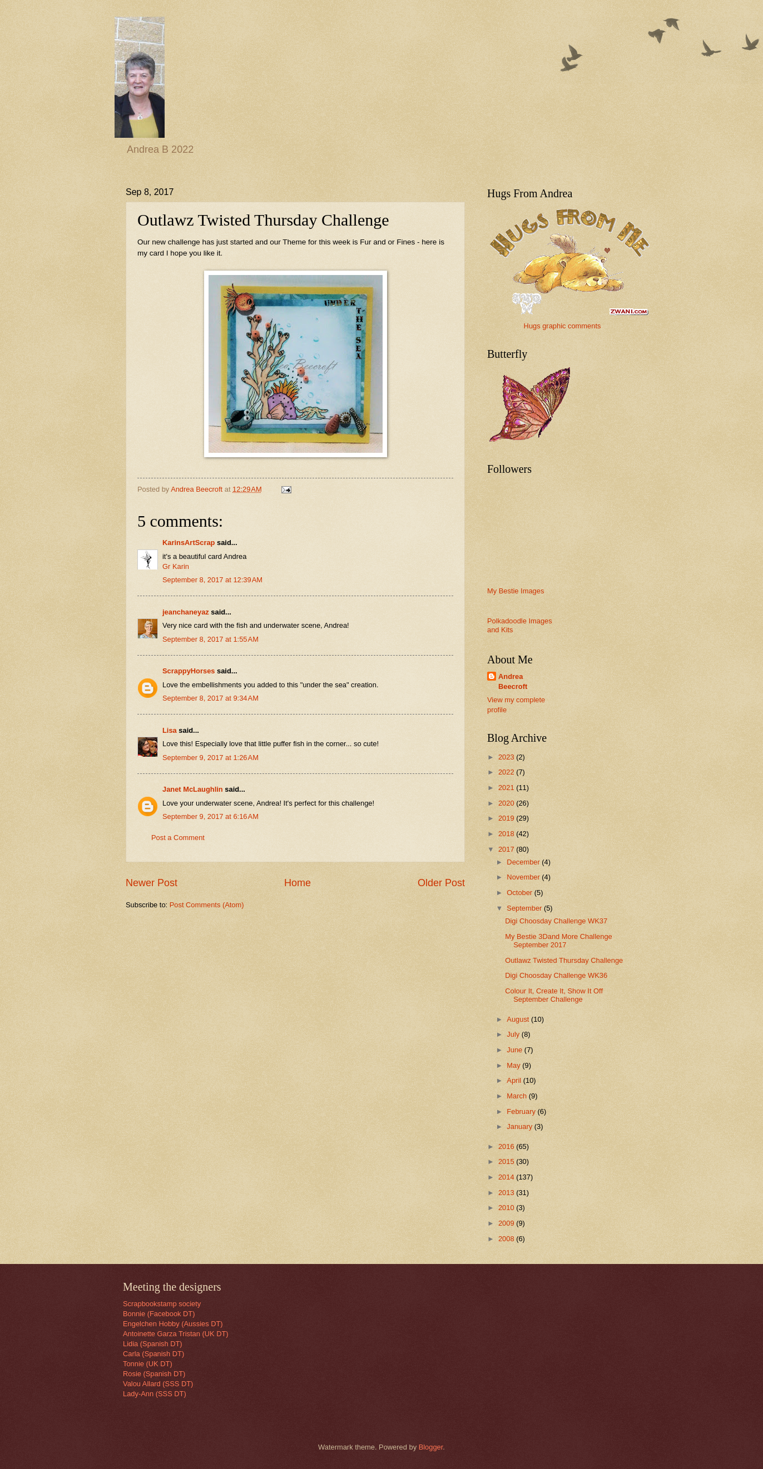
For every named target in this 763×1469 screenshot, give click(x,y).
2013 (507, 1192)
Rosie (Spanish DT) (154, 1374)
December (524, 862)
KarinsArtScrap (188, 542)
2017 (507, 849)
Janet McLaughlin (192, 789)
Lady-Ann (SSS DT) (154, 1394)
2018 (507, 834)
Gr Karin (175, 566)
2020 (507, 803)
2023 (507, 757)
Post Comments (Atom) (207, 905)
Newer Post (151, 882)
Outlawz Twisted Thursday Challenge (564, 960)
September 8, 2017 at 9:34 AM (210, 698)
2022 (507, 772)
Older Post (441, 882)
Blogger (431, 1447)
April (515, 1080)
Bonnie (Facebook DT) (159, 1314)
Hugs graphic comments (562, 326)
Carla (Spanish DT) (153, 1354)
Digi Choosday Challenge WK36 (556, 975)
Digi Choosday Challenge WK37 (556, 921)
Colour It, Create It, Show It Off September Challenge (554, 995)
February (522, 1111)
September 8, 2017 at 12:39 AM (212, 580)
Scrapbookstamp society (162, 1304)
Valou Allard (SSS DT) (158, 1384)
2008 (507, 1239)
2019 (507, 818)
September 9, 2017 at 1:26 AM (210, 757)
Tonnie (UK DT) (147, 1364)
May (514, 1065)
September (525, 908)
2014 (507, 1177)
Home (297, 882)
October (520, 892)
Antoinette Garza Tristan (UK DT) (176, 1334)
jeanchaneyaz (185, 612)
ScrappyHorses (188, 671)
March (517, 1096)
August (519, 1019)
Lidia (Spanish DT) (152, 1344)
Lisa (169, 730)
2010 (507, 1207)
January (520, 1126)
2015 (507, 1161)
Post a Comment (178, 837)
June (515, 1050)
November (524, 877)
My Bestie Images (515, 591)
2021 (507, 787)
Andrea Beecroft (512, 681)
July (514, 1034)
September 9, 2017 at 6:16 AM (210, 816)
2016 (507, 1146)
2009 (507, 1223)
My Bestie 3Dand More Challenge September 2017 (558, 940)
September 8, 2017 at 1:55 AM (210, 639)
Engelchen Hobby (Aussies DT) (173, 1324)
